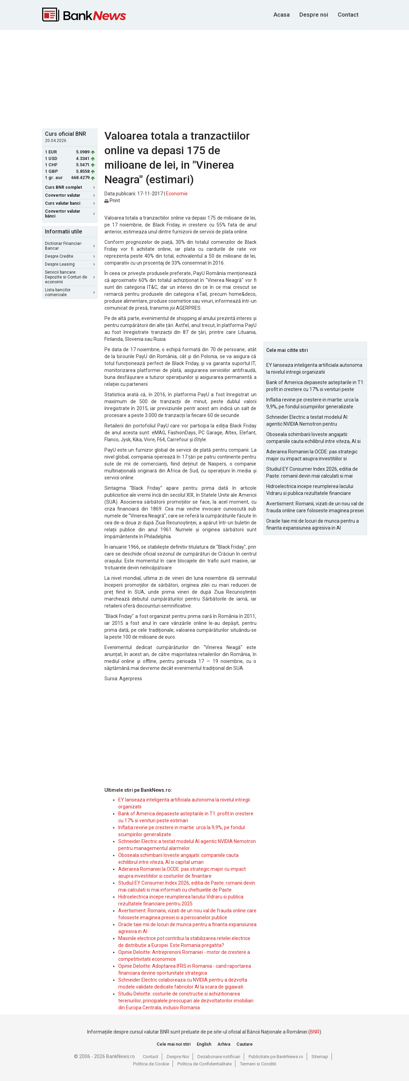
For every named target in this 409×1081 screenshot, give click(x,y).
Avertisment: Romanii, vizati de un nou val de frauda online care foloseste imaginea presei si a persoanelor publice (315, 507)
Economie (177, 193)
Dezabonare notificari (218, 1056)
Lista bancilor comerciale (70, 292)
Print (112, 200)
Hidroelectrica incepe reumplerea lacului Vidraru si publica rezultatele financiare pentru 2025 (309, 490)
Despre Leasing (70, 264)
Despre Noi (178, 1056)
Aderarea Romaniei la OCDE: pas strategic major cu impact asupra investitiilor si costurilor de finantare (311, 455)
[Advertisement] (210, 78)
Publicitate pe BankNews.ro (276, 1056)
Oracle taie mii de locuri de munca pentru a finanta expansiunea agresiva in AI (312, 524)
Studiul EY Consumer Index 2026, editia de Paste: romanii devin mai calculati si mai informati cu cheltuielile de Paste (312, 472)
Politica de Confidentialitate (204, 1063)
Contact (348, 14)
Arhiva (223, 1044)
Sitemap (320, 1056)
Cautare (244, 1044)
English (204, 1044)
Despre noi (313, 14)
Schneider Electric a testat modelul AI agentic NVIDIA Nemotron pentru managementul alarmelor (306, 420)
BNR (314, 1032)
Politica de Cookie (151, 1063)
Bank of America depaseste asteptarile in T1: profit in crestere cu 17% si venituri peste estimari (315, 386)
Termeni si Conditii (258, 1063)
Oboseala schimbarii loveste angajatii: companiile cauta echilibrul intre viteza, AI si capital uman (313, 438)
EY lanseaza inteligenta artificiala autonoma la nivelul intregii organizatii (314, 368)
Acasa (281, 14)
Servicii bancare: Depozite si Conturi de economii (70, 277)
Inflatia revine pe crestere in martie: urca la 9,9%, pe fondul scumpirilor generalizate (312, 403)
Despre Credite (70, 256)
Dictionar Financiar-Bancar (70, 246)
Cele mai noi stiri (173, 1044)
